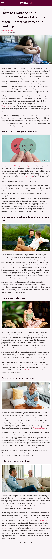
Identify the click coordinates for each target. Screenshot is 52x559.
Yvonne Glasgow (8, 30)
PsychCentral (28, 176)
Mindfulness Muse (30, 370)
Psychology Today (39, 428)
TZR (6, 528)
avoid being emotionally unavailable (24, 166)
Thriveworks (6, 106)
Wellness (4, 9)
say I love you (43, 520)
